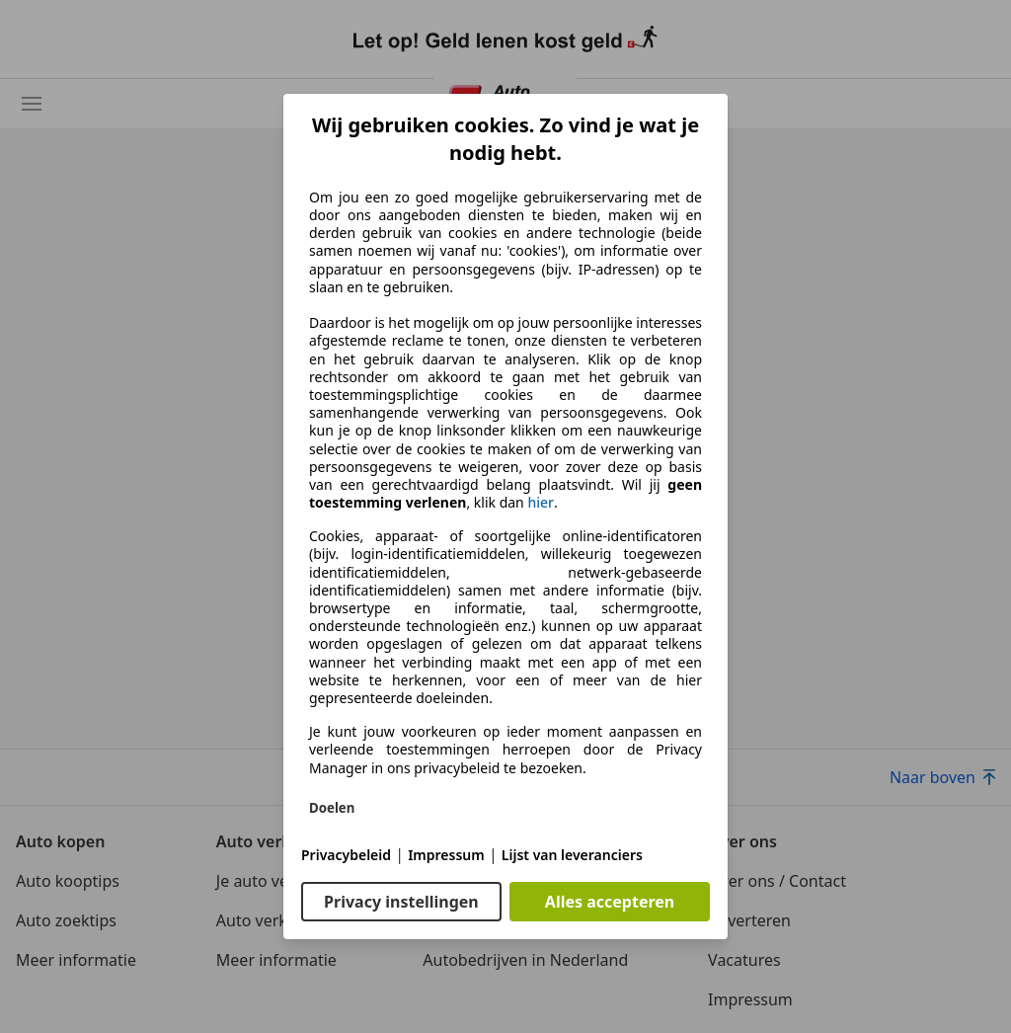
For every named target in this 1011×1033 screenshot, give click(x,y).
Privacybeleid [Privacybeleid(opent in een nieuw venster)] (346, 854)
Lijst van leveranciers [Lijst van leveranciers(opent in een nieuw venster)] (572, 854)
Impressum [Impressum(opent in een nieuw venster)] (446, 854)
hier (540, 503)
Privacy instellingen (401, 902)
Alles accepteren (609, 902)
